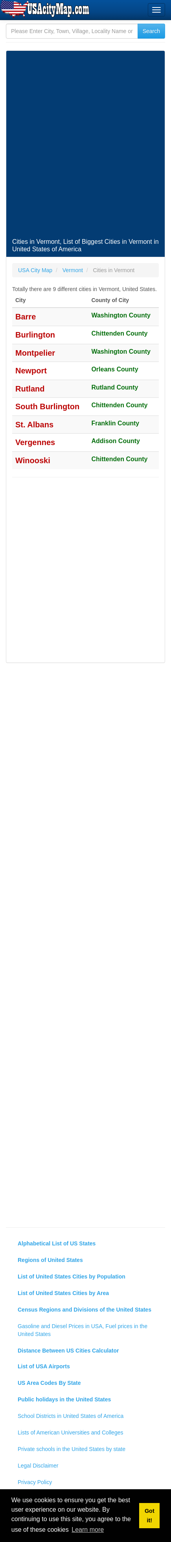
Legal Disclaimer (38, 1465)
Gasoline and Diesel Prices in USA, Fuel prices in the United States (82, 1330)
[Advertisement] (85, 144)
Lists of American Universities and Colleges (70, 1432)
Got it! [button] (149, 1515)
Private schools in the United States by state (71, 1449)
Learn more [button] (88, 1529)
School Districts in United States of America (70, 1416)
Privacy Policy (35, 1482)
